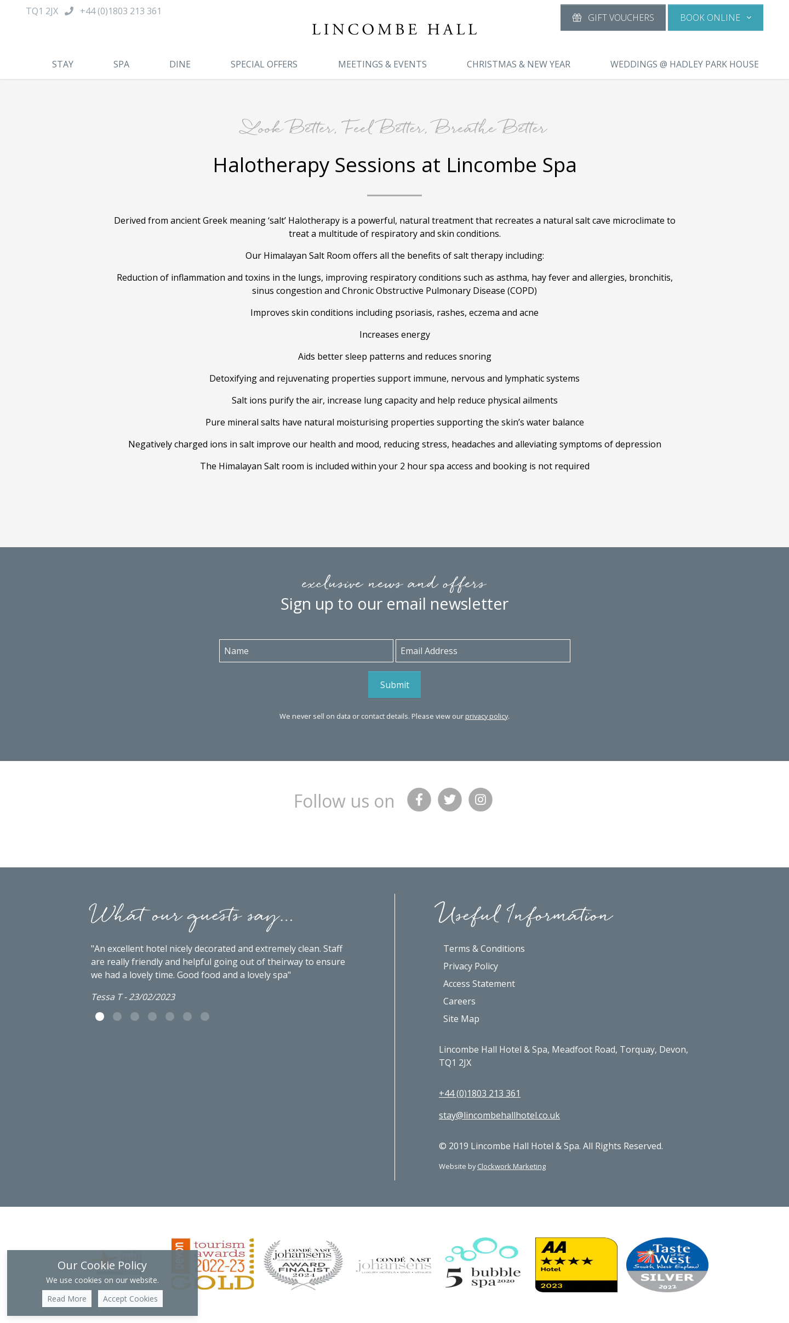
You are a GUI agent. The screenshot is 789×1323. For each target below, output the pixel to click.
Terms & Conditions (484, 948)
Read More (67, 1298)
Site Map (461, 1019)
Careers (459, 1001)
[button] (715, 17)
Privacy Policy (470, 966)
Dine (180, 64)
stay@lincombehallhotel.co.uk (499, 1115)
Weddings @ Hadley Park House (684, 64)
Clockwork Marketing (511, 1166)
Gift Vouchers (613, 18)
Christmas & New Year (518, 64)
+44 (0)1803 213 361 (480, 1093)
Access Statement (479, 984)
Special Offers (264, 64)
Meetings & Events (382, 64)
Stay (62, 64)
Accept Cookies (130, 1298)
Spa (121, 64)
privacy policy (486, 716)
